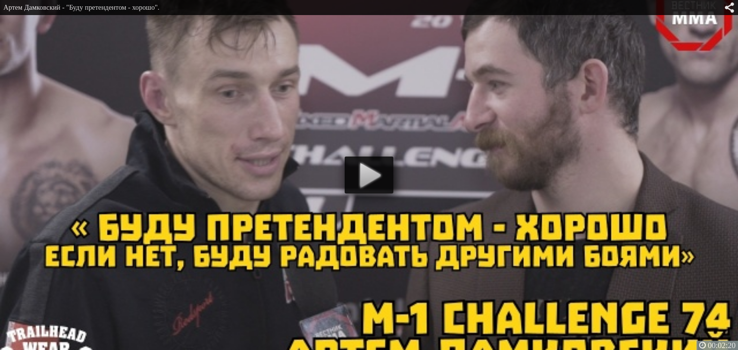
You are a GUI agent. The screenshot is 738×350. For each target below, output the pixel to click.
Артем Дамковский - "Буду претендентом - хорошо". (81, 7)
